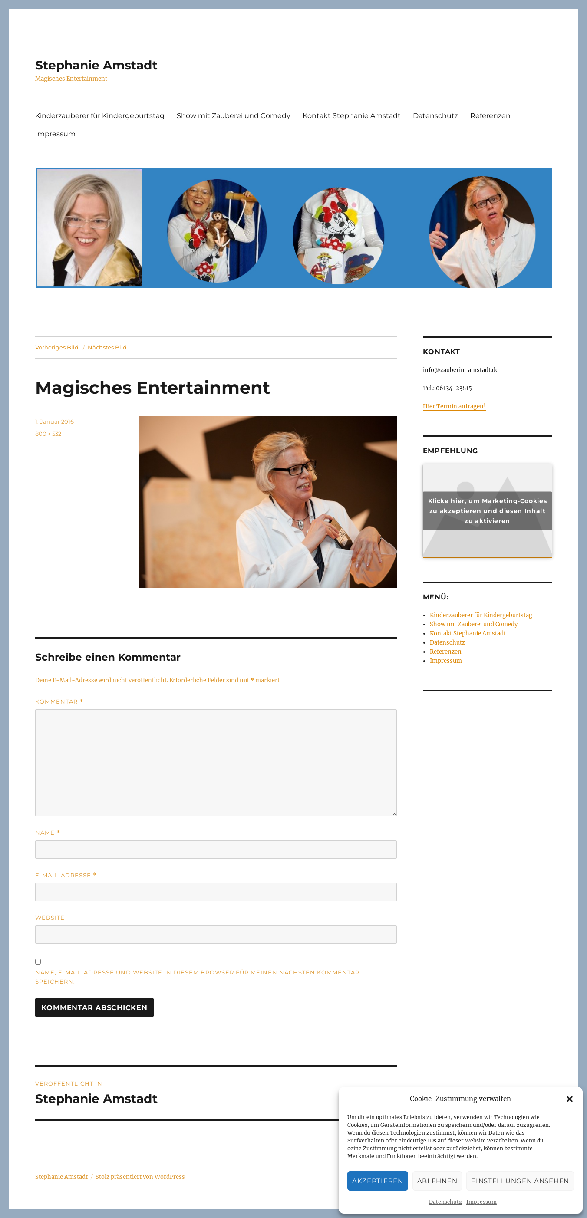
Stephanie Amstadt (96, 65)
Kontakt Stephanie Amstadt (352, 116)
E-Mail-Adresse (66, 875)
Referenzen (490, 116)
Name (47, 832)
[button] (569, 1099)
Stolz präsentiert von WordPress (140, 1177)
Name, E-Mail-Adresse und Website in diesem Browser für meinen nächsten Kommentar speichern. (197, 977)
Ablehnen (437, 1181)
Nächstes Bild (107, 347)
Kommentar (59, 701)
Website (50, 917)
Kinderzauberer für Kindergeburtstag (100, 116)
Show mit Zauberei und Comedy (233, 116)
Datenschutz (445, 1201)
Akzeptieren (377, 1181)
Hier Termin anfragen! (454, 406)
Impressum (481, 1201)
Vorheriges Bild (57, 347)
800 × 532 (48, 433)
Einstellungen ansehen (520, 1181)
